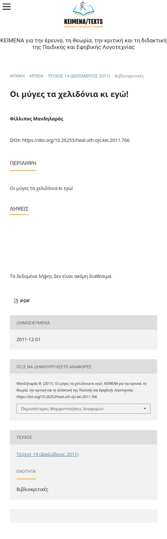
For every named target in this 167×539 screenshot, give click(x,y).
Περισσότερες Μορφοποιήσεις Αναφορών (62, 408)
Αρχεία (36, 76)
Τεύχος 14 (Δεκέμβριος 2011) (79, 76)
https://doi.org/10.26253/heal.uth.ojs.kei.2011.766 (75, 140)
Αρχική (17, 76)
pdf (24, 300)
